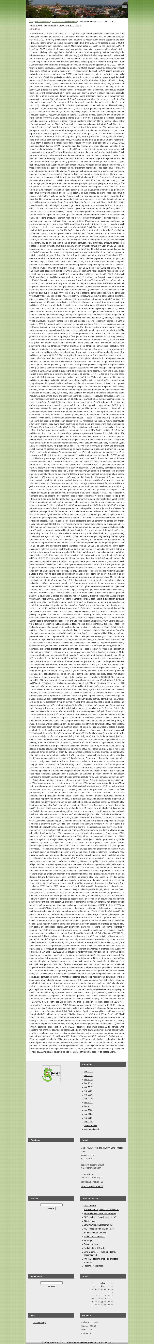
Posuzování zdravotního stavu (64, 22)
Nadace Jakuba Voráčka (95, 1233)
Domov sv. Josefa (92, 1244)
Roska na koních (91, 1129)
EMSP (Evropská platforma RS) (98, 1225)
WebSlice (71, 1342)
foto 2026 (88, 1122)
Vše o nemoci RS (42, 22)
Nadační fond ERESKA (94, 1236)
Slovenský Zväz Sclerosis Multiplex (100, 1213)
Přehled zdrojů (39, 1322)
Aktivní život (89, 1221)
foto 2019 (88, 1095)
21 (102, 1302)
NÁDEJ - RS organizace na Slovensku (101, 1209)
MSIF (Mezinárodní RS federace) (99, 1229)
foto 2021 (88, 1102)
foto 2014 (88, 1075)
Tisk (78, 1342)
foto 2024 (88, 1114)
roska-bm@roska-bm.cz (92, 1186)
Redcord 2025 (90, 1125)
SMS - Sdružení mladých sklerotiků (100, 1217)
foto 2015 (88, 1079)
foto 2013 (88, 1072)
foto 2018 (88, 1091)
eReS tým (88, 1240)
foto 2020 (88, 1099)
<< (93, 1283)
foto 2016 (88, 1083)
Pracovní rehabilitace (93, 1266)
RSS (63, 1342)
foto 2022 (88, 1106)
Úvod (31, 22)
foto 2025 (88, 1118)
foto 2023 (88, 1110)
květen (102, 1283)
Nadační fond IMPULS (94, 1248)
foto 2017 (88, 1087)
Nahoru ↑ (108, 1342)
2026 (103, 1286)
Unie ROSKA (90, 1206)
